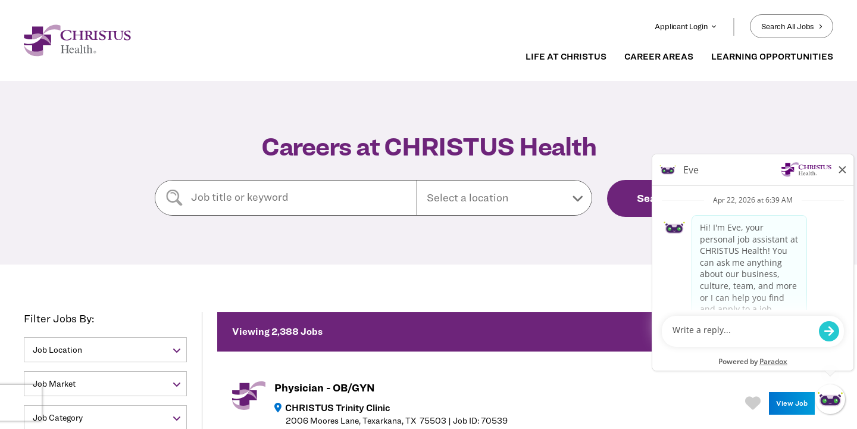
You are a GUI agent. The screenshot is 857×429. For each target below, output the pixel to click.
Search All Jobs (791, 26)
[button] (504, 198)
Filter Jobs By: (59, 318)
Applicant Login (686, 26)
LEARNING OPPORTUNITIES (772, 56)
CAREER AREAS (658, 56)
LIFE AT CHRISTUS (566, 56)
